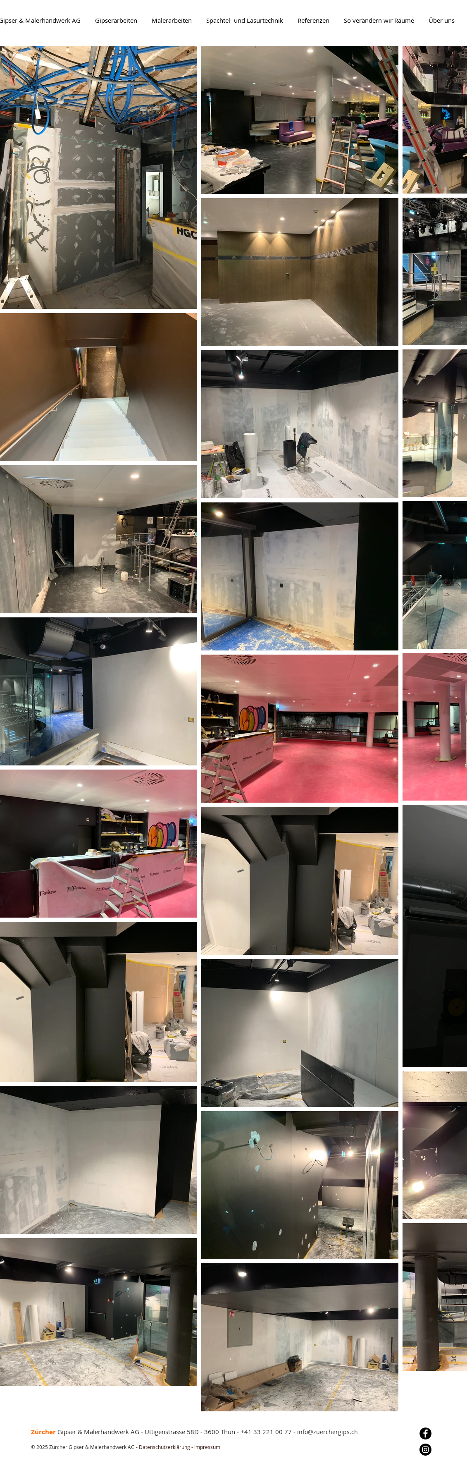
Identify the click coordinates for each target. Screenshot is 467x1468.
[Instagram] (425, 1450)
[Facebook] (425, 1433)
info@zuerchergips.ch (327, 1432)
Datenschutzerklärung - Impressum (179, 1447)
